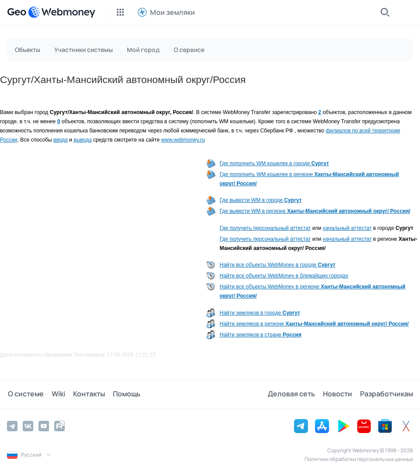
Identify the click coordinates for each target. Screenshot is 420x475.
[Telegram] (12, 426)
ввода (60, 140)
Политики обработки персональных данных (358, 459)
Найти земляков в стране (260, 335)
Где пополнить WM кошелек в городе (274, 163)
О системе (25, 394)
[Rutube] (59, 426)
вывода (82, 140)
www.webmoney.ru (183, 140)
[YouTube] (43, 426)
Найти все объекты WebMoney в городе (278, 265)
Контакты (86, 394)
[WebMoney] (61, 12)
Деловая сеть (293, 394)
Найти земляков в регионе (314, 324)
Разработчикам (386, 394)
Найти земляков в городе (260, 313)
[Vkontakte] (28, 426)
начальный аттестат (347, 228)
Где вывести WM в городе (261, 200)
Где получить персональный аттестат (265, 228)
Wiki (56, 394)
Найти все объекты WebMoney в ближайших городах (284, 276)
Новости (338, 394)
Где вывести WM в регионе (315, 211)
